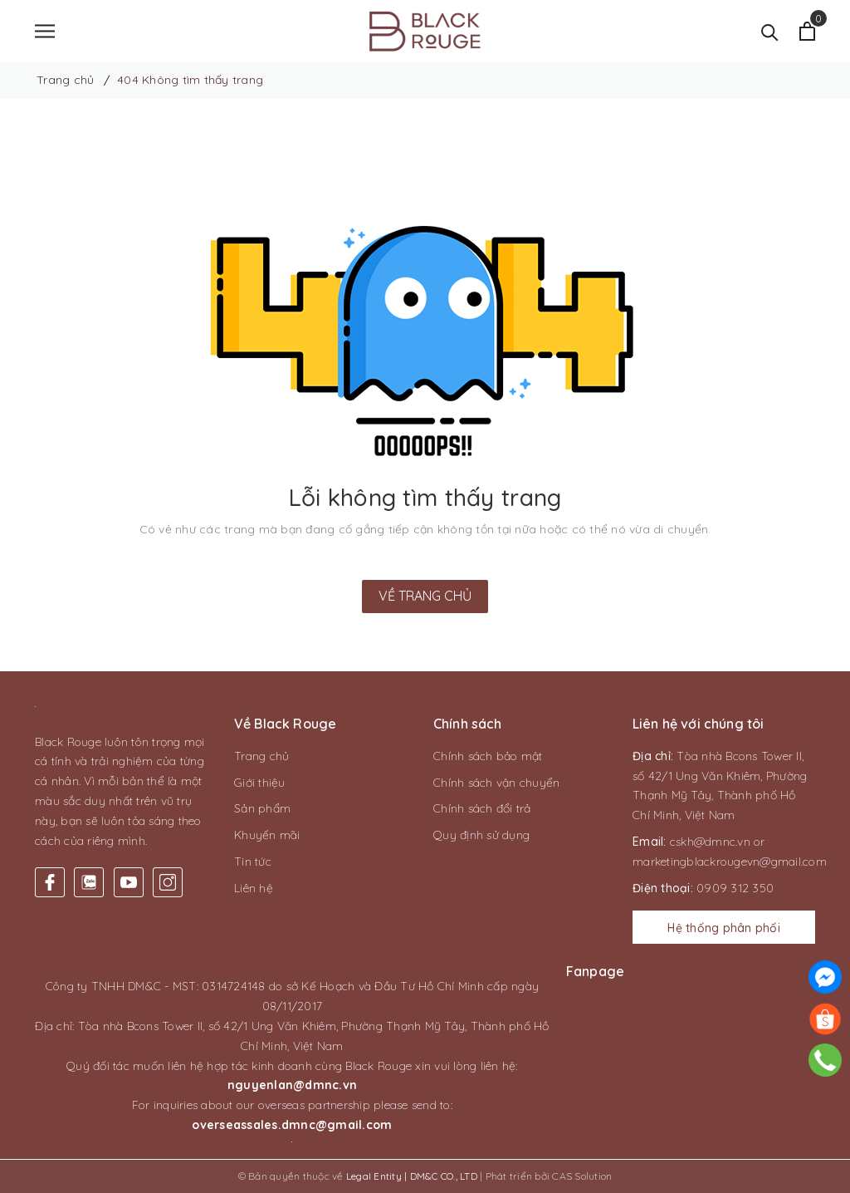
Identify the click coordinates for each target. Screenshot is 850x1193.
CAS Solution (582, 1176)
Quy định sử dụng (481, 834)
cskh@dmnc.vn (710, 841)
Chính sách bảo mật (488, 756)
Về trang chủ (425, 595)
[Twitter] (89, 882)
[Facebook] (50, 882)
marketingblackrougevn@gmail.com (730, 861)
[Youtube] (129, 882)
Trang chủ (261, 756)
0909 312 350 (735, 888)
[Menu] (45, 31)
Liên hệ (253, 888)
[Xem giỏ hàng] (807, 31)
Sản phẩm (262, 808)
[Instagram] (168, 882)
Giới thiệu (260, 782)
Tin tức (252, 861)
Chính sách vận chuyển (496, 782)
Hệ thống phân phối (723, 928)
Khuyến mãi (267, 834)
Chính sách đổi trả (482, 808)
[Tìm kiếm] (770, 31)
